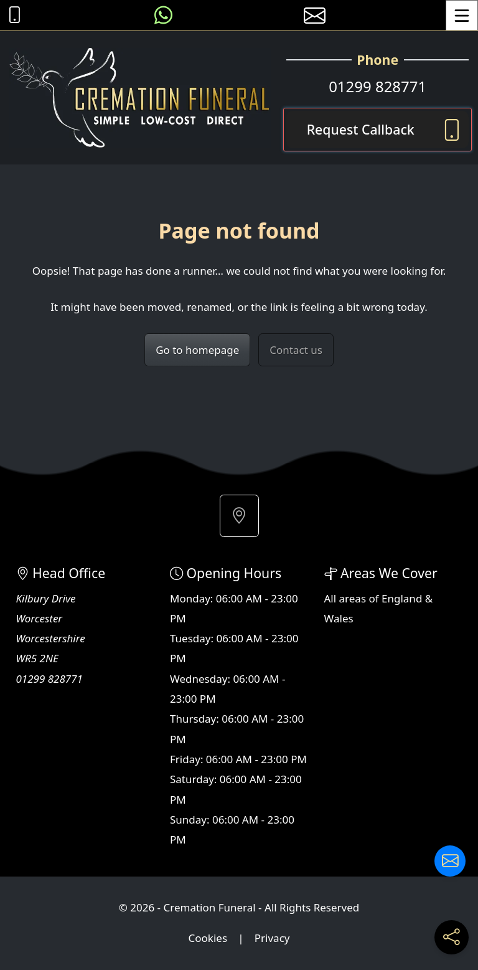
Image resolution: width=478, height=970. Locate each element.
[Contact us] (450, 861)
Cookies (208, 938)
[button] (239, 516)
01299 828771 (377, 86)
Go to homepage (197, 350)
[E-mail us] (315, 15)
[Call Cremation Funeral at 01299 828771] (11, 15)
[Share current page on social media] (451, 937)
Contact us (295, 350)
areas (353, 598)
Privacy (272, 938)
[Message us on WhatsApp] (163, 15)
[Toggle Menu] (462, 15)
